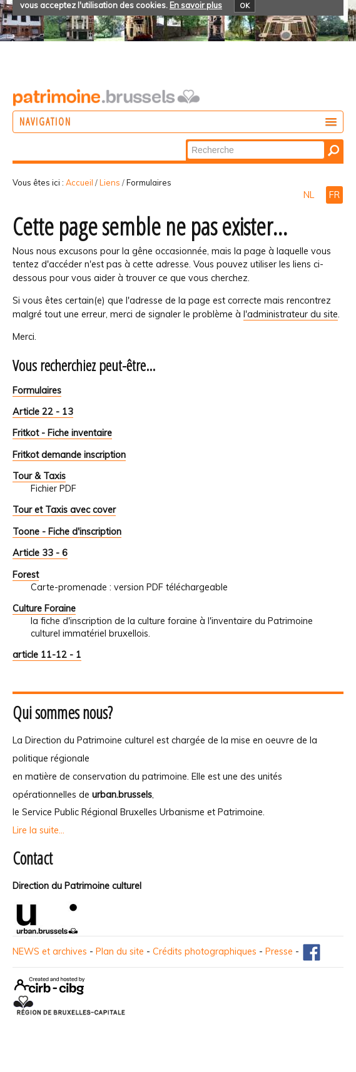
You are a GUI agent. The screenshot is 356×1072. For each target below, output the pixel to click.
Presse (279, 951)
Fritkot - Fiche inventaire (62, 433)
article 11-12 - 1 (47, 654)
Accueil (79, 182)
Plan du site (120, 951)
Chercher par (186, 140)
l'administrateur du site (290, 314)
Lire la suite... (38, 830)
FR (334, 195)
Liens (109, 182)
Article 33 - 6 (40, 552)
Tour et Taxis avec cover (64, 509)
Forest (26, 574)
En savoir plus (196, 5)
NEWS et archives (50, 951)
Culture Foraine (44, 608)
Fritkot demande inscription (69, 454)
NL (310, 195)
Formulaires (37, 390)
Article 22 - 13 (43, 411)
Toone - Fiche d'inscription (67, 531)
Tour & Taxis (39, 476)
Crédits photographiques (205, 951)
